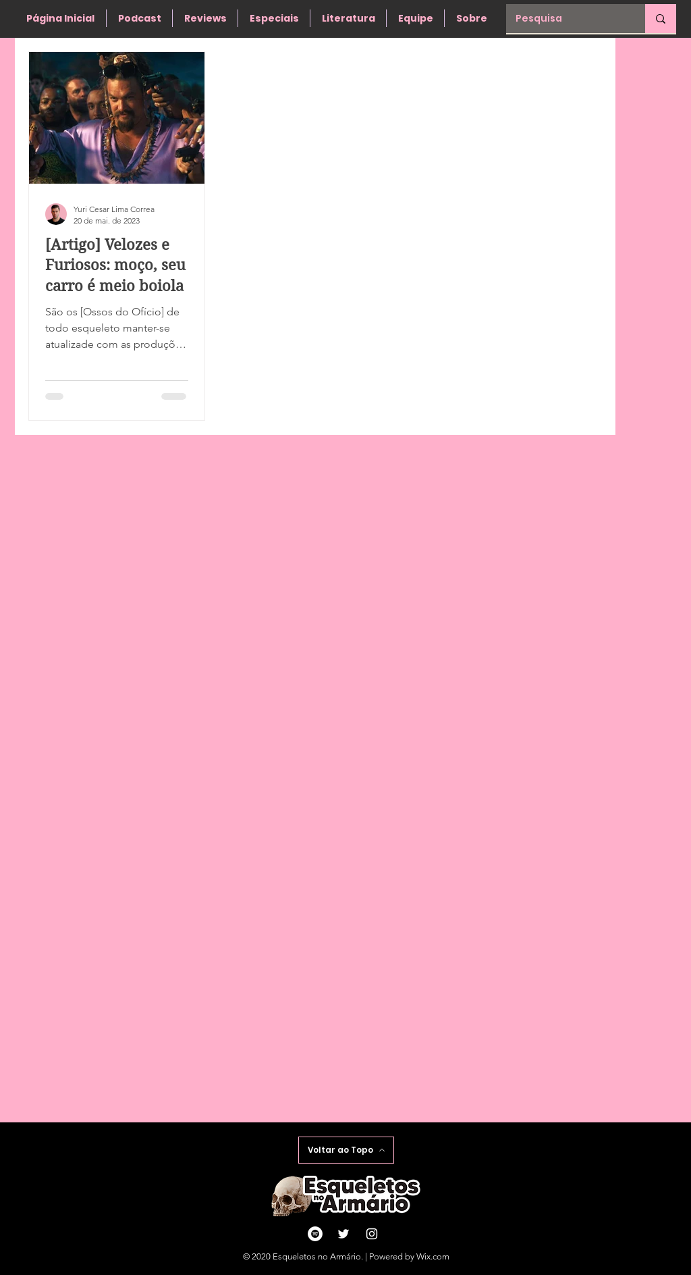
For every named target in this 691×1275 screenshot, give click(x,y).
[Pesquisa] (566, 18)
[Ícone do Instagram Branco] (371, 1233)
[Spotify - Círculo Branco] (315, 1233)
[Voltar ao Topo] (346, 1150)
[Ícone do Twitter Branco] (343, 1233)
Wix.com (432, 1256)
